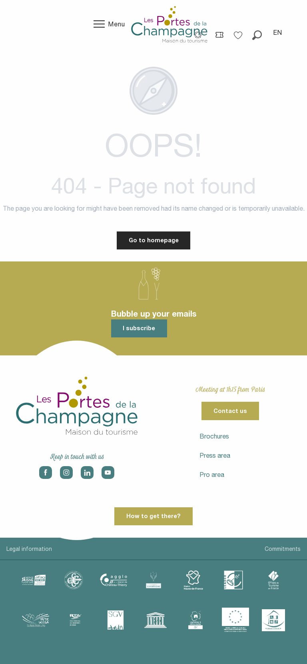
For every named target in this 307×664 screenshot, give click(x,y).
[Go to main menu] (109, 24)
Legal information (29, 549)
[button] (257, 32)
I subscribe (139, 328)
